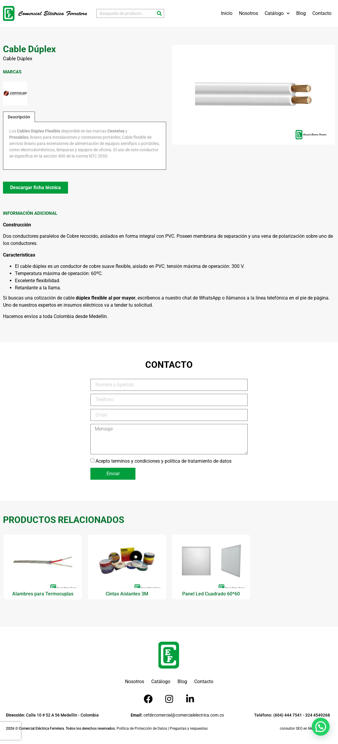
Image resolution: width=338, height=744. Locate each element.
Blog (301, 13)
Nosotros (248, 13)
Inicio (226, 13)
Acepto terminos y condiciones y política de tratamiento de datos (163, 461)
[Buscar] (159, 13)
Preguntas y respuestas (189, 728)
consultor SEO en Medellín (301, 728)
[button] (321, 727)
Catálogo (277, 13)
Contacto (321, 13)
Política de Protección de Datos (142, 728)
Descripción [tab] (19, 117)
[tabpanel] (84, 145)
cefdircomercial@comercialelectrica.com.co (177, 715)
